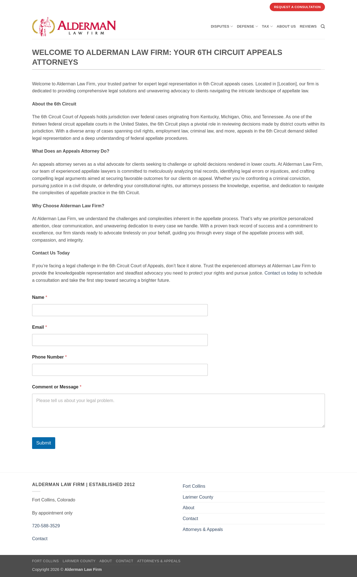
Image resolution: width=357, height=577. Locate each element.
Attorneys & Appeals (203, 529)
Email (39, 327)
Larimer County (198, 497)
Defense (247, 26)
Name (39, 297)
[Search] (323, 26)
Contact (39, 538)
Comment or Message (56, 386)
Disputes (222, 26)
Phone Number (49, 357)
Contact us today (281, 273)
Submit (43, 443)
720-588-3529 (46, 525)
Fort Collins (194, 486)
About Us (286, 26)
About (188, 507)
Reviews (308, 26)
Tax (267, 26)
